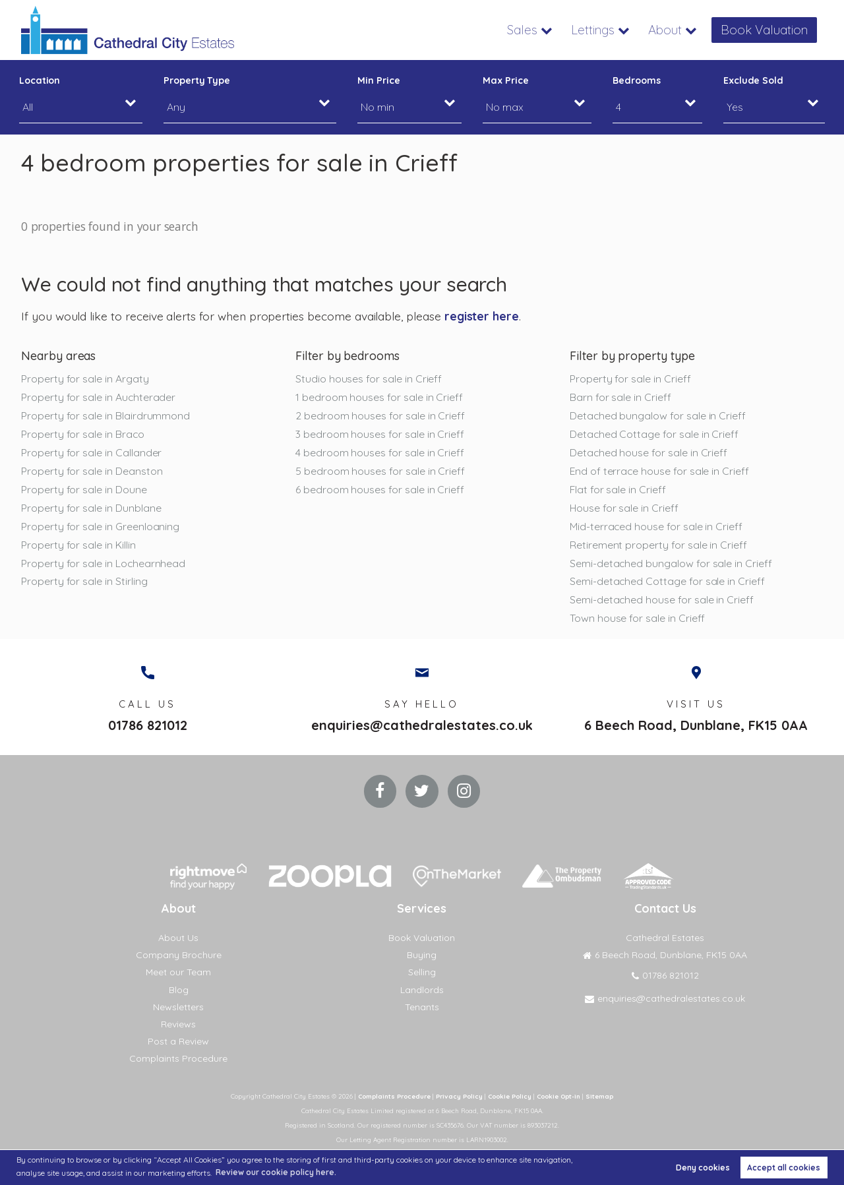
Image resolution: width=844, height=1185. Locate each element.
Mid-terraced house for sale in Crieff (656, 526)
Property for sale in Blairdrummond (105, 415)
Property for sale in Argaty (85, 378)
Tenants (422, 1008)
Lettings (599, 29)
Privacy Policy (457, 1098)
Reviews (178, 1025)
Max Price (506, 80)
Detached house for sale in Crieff (648, 453)
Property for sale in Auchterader (98, 397)
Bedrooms (637, 80)
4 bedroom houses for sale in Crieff (379, 453)
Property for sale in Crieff (630, 378)
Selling (422, 974)
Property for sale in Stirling (84, 582)
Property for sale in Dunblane (91, 508)
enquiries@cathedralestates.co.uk (422, 727)
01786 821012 (147, 727)
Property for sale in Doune (84, 490)
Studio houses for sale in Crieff (368, 378)
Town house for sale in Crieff (637, 619)
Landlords (422, 991)
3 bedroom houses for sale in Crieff (379, 434)
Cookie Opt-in (561, 1098)
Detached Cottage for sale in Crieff (654, 434)
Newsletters (178, 1008)
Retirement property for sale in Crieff (658, 545)
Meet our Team (178, 974)
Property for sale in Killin (78, 545)
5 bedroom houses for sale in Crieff (380, 471)
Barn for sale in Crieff (620, 397)
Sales (531, 29)
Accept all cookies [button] (783, 1167)
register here (481, 316)
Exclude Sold (753, 80)
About (670, 29)
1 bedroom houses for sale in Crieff (379, 397)
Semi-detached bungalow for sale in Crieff (671, 563)
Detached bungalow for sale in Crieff (658, 415)
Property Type (197, 80)
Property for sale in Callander (91, 453)
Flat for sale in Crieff (618, 490)
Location (40, 80)
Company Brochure (179, 957)
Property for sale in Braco (82, 434)
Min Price (378, 80)
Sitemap (604, 1098)
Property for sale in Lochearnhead (103, 563)
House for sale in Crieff (624, 508)
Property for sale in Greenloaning (100, 526)
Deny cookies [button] (703, 1167)
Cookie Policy (510, 1098)
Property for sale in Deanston (91, 471)
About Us (178, 940)
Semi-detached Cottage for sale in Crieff (667, 582)
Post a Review (178, 1043)
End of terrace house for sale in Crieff (659, 471)
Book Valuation (766, 29)
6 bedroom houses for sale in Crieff (379, 490)
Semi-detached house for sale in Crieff (662, 600)
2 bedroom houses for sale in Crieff (380, 415)
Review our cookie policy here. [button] (276, 1172)
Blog (179, 991)
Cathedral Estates (665, 940)
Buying (422, 957)
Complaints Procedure (178, 1060)
